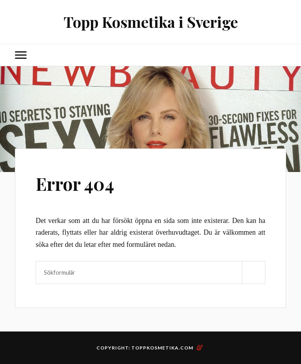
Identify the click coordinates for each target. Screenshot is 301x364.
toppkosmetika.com (162, 348)
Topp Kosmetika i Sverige (150, 22)
